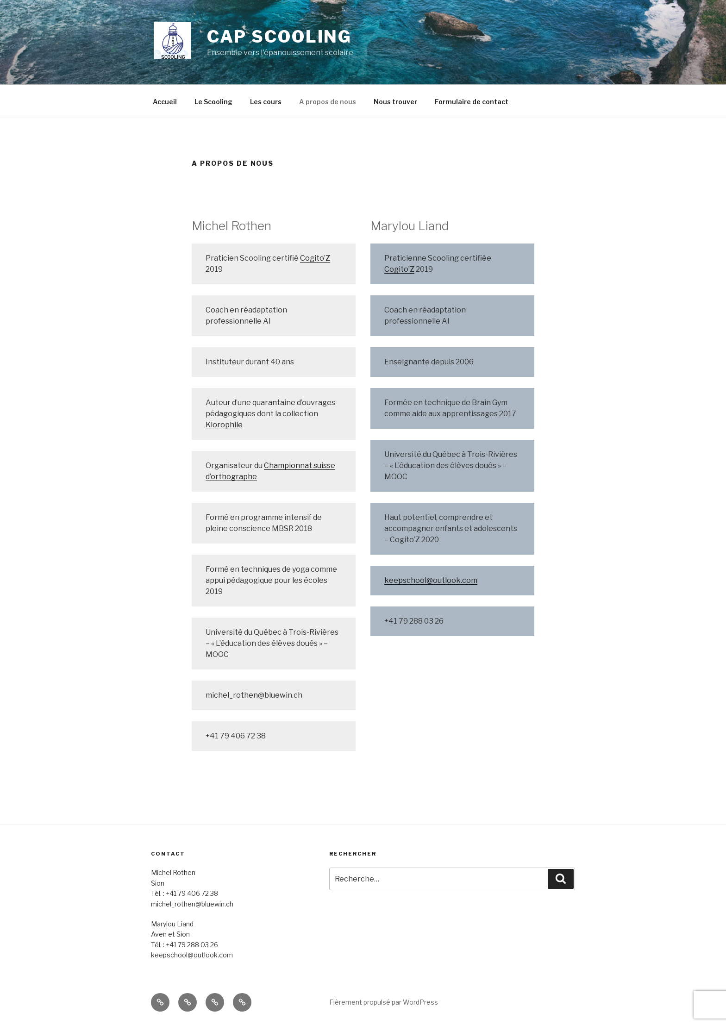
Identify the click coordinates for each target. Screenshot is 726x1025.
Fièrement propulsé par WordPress (383, 1002)
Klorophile (224, 424)
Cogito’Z (315, 258)
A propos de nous (327, 102)
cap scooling (279, 36)
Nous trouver (395, 102)
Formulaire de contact (471, 102)
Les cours (266, 102)
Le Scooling (213, 102)
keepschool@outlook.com (430, 580)
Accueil (165, 102)
